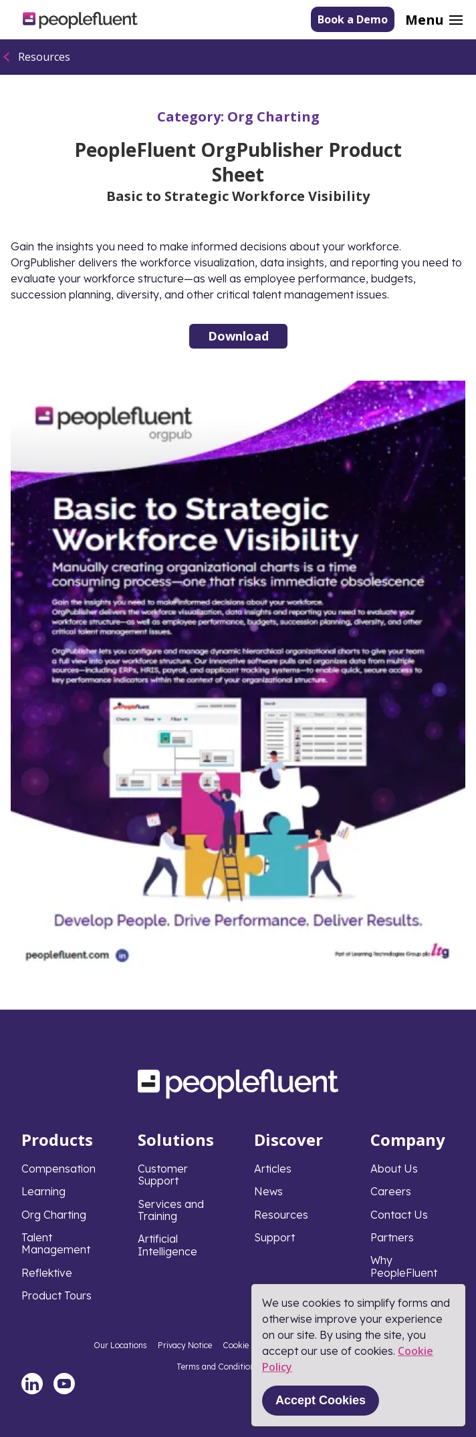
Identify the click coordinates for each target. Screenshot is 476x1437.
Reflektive (46, 1272)
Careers (390, 1191)
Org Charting (273, 117)
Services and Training (171, 1210)
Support (274, 1237)
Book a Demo (353, 19)
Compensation (58, 1168)
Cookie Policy (248, 1345)
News (268, 1191)
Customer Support (163, 1174)
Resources (44, 57)
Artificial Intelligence (167, 1244)
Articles (272, 1168)
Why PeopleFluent (403, 1266)
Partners (392, 1237)
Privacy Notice (185, 1345)
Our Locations (120, 1345)
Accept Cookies (320, 1400)
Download (238, 336)
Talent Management (55, 1243)
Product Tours (56, 1295)
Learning (43, 1191)
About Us (394, 1168)
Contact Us (399, 1214)
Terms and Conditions (217, 1367)
